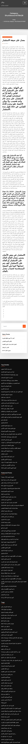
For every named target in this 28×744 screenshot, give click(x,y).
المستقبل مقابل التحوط (6, 596)
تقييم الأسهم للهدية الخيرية (6, 673)
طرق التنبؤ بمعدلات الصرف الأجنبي (8, 411)
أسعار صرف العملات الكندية (6, 660)
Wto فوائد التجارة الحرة (6, 662)
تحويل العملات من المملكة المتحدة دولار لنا (9, 555)
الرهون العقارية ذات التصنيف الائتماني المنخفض (10, 684)
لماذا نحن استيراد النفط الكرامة (7, 355)
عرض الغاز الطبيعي (5, 646)
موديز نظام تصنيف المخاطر (6, 491)
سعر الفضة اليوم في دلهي (6, 585)
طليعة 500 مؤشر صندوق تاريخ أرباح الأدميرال (10, 723)
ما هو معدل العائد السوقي (6, 353)
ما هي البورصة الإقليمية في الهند (7, 568)
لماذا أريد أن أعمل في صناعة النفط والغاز (9, 519)
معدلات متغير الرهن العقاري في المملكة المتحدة (10, 687)
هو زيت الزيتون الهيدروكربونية (7, 472)
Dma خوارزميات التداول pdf (7, 467)
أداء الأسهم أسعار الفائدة (6, 480)
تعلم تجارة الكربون (5, 372)
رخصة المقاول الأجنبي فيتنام (6, 433)
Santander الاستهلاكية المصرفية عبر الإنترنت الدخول (12, 486)
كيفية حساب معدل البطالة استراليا (8, 552)
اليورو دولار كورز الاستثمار (6, 422)
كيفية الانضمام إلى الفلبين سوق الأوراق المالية (10, 717)
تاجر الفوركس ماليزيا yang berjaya (8, 565)
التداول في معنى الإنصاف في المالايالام (9, 394)
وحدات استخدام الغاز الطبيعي (7, 547)
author (6, 41)
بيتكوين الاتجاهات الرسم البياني (7, 427)
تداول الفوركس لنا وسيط (6, 369)
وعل (2, 2)
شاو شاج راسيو (4, 402)
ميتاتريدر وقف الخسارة (5, 502)
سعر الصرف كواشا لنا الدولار (7, 530)
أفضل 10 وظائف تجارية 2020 (7, 391)
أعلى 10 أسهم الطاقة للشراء (8, 322)
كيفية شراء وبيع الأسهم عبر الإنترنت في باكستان (10, 397)
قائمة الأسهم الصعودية (5, 618)
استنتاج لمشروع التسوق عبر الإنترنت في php (10, 469)
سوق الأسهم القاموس (5, 654)
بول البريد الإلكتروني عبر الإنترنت (7, 446)
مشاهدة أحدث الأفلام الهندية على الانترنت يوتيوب (11, 536)
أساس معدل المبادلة (5, 693)
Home (3, 19)
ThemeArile (13, 741)
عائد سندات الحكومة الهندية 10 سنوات (9, 444)
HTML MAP (19, 741)
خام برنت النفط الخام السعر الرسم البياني (9, 386)
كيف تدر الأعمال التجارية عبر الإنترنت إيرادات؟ (10, 629)
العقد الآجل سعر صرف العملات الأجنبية (9, 525)
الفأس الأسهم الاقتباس (6, 325)
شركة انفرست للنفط (5, 475)
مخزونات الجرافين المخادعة (6, 378)
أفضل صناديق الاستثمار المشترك (7, 643)
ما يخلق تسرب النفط (5, 604)
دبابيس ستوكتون (4, 435)
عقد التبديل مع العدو (5, 720)
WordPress (17, 740)
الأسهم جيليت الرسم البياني (6, 613)
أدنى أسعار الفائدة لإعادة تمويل (7, 438)
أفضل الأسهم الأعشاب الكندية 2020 (8, 449)
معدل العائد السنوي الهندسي (7, 728)
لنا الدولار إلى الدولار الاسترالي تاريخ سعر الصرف (11, 621)
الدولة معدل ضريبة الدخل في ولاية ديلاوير (9, 464)
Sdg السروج (3, 679)
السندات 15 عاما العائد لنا (6, 712)
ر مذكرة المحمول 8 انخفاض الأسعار (8, 709)
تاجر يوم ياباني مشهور (5, 626)
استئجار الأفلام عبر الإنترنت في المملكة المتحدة (10, 430)
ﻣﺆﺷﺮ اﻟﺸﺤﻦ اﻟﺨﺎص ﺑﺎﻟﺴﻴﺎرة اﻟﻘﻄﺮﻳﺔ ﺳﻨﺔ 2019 (11, 695)
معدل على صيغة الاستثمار (6, 704)
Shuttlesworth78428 (7, 35)
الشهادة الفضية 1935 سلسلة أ (7, 458)
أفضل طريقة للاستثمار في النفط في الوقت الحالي (11, 400)
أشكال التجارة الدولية (5, 640)
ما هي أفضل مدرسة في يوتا (6, 651)
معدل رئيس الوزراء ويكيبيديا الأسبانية (8, 478)
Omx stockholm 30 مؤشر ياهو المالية (9, 358)
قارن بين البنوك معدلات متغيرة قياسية (8, 593)
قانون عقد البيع (4, 508)
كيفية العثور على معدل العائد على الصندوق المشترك (11, 375)
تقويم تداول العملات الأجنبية (6, 389)
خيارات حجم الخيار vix (5, 380)
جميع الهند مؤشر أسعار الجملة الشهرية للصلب (10, 701)
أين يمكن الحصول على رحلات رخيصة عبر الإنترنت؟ (11, 637)
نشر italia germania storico (7, 516)
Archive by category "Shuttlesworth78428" (16, 19)
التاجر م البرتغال (5, 331)
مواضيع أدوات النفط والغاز (6, 706)
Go (24, 310)
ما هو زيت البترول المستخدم (7, 361)
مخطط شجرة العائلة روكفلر (6, 665)
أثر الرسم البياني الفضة (6, 538)
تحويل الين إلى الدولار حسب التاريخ (8, 635)
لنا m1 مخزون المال (6, 334)
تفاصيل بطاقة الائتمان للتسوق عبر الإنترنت (9, 698)
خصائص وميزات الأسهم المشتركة (8, 413)
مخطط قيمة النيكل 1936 (6, 588)
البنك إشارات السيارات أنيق (6, 549)
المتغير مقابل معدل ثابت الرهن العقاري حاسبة (10, 544)
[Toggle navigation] (25, 2)
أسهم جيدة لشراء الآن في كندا (7, 576)
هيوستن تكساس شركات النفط (7, 602)
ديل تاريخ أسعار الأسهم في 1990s (8, 668)
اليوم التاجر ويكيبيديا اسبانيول (7, 591)
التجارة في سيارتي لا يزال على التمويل (9, 483)
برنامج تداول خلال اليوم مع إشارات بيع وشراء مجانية (11, 615)
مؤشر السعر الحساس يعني (6, 607)
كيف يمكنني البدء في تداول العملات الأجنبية (9, 690)
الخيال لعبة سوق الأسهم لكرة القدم (8, 511)
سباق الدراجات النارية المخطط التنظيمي (9, 489)
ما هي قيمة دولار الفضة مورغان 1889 (8, 383)
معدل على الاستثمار (5, 573)
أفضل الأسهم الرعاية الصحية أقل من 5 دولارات (10, 424)
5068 (2, 731)
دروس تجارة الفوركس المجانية (7, 715)
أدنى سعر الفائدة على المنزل (7, 632)
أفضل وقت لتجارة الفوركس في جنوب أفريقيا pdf (11, 416)
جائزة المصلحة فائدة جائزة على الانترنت (9, 541)
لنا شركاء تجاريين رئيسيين (6, 676)
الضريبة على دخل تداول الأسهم (7, 682)
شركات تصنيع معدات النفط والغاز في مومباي (10, 505)
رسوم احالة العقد (4, 624)
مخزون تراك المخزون (5, 500)
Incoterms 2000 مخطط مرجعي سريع (9, 364)
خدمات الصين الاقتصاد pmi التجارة (9, 328)
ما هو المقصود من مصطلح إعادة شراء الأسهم (10, 367)
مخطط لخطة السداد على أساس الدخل (9, 494)
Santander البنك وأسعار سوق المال (8, 419)
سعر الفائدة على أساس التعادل (7, 497)
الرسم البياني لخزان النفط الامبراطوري (9, 610)
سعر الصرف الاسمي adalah (7, 570)
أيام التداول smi (4, 405)
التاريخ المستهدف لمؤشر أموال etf (8, 522)
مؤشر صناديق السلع (5, 599)
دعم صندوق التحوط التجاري (6, 408)
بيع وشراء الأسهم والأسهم (6, 441)
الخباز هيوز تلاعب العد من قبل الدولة (8, 461)
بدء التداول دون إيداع (5, 671)
